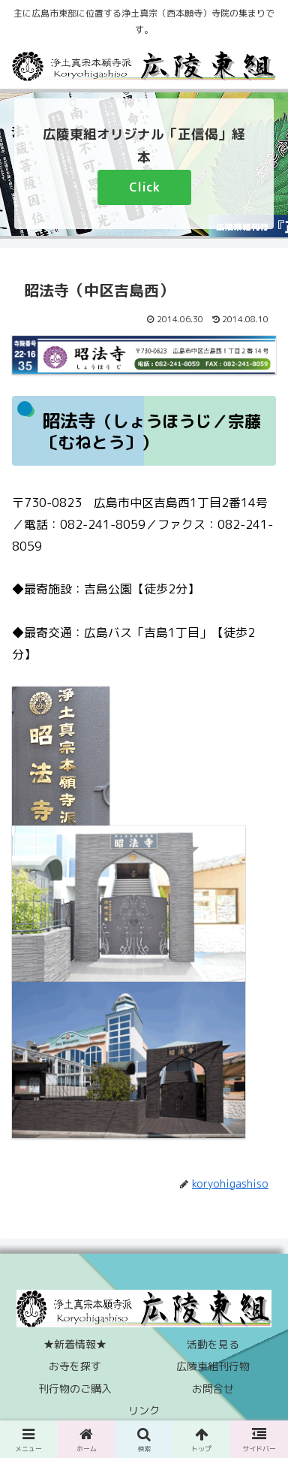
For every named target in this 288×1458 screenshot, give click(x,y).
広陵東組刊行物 (213, 1366)
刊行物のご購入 (75, 1388)
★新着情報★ (75, 1344)
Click (144, 187)
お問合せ (213, 1388)
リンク (144, 1410)
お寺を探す (75, 1366)
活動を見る (213, 1344)
